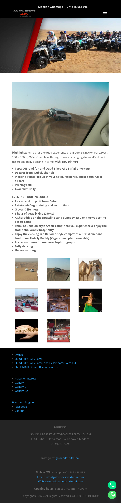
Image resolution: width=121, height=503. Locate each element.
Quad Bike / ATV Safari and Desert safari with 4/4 (45, 363)
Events (19, 355)
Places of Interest (25, 378)
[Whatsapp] (112, 495)
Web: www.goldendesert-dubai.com (60, 481)
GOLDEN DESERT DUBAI (60, 42)
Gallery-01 (21, 386)
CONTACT (60, 57)
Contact (19, 411)
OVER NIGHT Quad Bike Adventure (36, 367)
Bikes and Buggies (23, 402)
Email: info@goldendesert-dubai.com (60, 477)
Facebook (21, 406)
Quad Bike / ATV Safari (29, 359)
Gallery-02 (21, 391)
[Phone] (112, 485)
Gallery (19, 382)
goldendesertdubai (67, 458)
